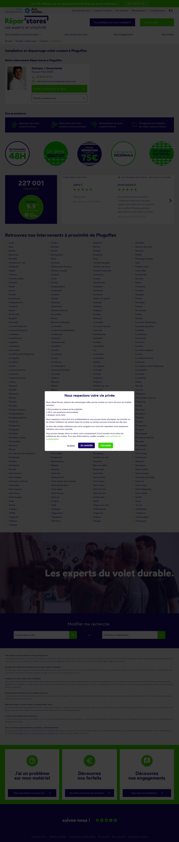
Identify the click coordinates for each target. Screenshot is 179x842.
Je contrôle (86, 445)
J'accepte (105, 445)
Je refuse (71, 445)
